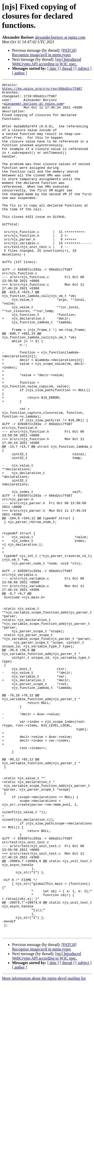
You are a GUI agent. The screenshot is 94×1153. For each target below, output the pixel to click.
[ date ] (53, 68)
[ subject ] (83, 68)
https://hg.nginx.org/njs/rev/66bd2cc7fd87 (42, 90)
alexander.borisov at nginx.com (60, 37)
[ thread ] (67, 68)
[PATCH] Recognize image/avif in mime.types (44, 52)
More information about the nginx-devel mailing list (44, 1148)
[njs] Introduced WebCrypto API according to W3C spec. (46, 61)
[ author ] (19, 73)
